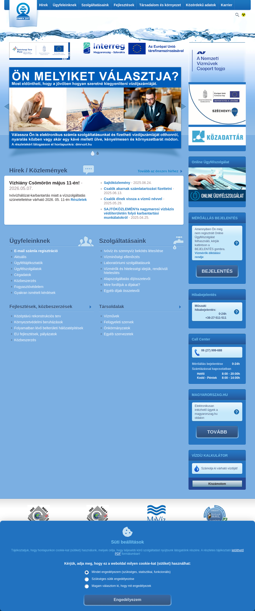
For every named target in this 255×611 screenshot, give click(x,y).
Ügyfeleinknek (64, 5)
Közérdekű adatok (201, 5)
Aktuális (20, 257)
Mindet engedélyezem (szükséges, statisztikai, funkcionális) (131, 572)
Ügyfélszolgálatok (28, 269)
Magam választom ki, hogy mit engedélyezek (121, 586)
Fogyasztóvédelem (29, 287)
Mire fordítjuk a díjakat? (122, 285)
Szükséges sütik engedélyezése (113, 579)
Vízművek (111, 316)
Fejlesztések (124, 5)
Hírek (43, 5)
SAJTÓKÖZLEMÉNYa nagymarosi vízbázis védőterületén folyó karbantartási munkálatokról (139, 213)
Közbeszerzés (25, 281)
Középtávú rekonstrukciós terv (37, 316)
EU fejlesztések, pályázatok (35, 334)
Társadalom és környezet (160, 5)
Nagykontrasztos (244, 15)
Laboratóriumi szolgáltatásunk (127, 263)
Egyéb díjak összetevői (121, 291)
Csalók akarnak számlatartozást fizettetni (138, 189)
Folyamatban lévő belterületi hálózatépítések (48, 328)
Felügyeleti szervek (119, 322)
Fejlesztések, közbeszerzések (40, 306)
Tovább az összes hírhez (158, 171)
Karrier (226, 5)
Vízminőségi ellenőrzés (122, 257)
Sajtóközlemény (117, 183)
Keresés (237, 15)
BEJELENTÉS (217, 271)
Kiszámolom (217, 484)
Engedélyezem (127, 600)
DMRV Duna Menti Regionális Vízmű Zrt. (22, 15)
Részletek (79, 200)
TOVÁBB (217, 432)
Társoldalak (111, 306)
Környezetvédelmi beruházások (38, 322)
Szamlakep (236, 243)
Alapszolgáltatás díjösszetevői (127, 279)
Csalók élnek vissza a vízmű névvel (133, 199)
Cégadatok (22, 275)
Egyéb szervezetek (118, 334)
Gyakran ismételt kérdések (35, 293)
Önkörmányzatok (117, 328)
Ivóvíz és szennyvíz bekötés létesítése (133, 251)
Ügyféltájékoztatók (28, 263)
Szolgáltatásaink (95, 5)
